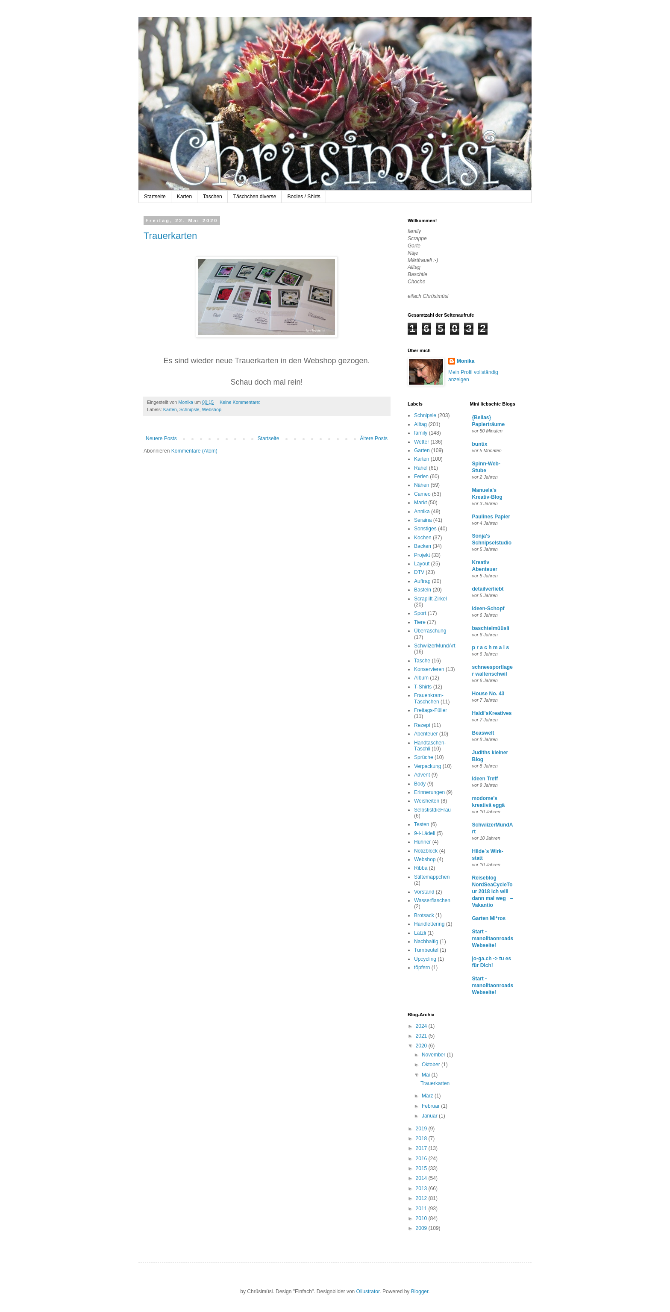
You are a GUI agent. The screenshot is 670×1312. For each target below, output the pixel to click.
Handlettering (429, 924)
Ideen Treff (485, 779)
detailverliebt (488, 589)
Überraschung (430, 631)
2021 (422, 1036)
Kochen (423, 538)
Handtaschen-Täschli (430, 746)
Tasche (422, 661)
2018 (422, 1138)
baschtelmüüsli (490, 628)
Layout (421, 564)
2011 (422, 1209)
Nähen (421, 485)
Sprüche (423, 757)
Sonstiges (425, 529)
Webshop (211, 409)
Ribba (420, 868)
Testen (421, 824)
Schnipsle (189, 409)
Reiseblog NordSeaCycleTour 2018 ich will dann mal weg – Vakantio (492, 891)
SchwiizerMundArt (434, 646)
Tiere (420, 622)
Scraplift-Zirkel (430, 599)
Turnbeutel (426, 950)
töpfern (422, 968)
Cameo (422, 494)
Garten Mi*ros (489, 918)
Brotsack (424, 915)
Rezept (422, 725)
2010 (422, 1218)
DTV (419, 572)
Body (420, 784)
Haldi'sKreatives (492, 713)
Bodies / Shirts (303, 197)
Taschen (212, 197)
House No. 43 (488, 694)
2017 (422, 1148)
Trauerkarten (170, 235)
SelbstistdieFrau (432, 810)
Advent (422, 775)
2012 (422, 1198)
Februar (431, 1106)
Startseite (155, 197)
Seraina (423, 520)
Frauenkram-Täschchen (429, 698)
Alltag (420, 424)
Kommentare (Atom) (194, 451)
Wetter (421, 442)
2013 (422, 1188)
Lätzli (420, 933)
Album (421, 678)
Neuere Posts (161, 438)
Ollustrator (368, 1291)
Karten (184, 197)
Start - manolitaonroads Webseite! (493, 938)
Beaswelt (483, 733)
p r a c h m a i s (490, 647)
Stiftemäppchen (432, 877)
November (434, 1055)
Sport (420, 613)
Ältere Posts (374, 438)
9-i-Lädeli (424, 833)
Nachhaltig (426, 941)
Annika (422, 512)
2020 (422, 1046)
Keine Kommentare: (241, 402)
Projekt (422, 555)
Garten (422, 450)
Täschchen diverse (254, 197)
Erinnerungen (429, 792)
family (420, 433)
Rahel (420, 468)
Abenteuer (426, 734)
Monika (465, 361)
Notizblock (426, 851)
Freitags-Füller (430, 710)
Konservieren (429, 669)
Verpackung (427, 766)
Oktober (431, 1065)
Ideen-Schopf (488, 609)
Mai (427, 1075)
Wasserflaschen (432, 900)
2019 (422, 1129)
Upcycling (425, 959)
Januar (430, 1116)
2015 (422, 1168)
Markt (420, 503)
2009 (422, 1228)
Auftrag (422, 581)
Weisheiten (426, 801)
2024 (422, 1026)
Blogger (420, 1291)
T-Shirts (423, 687)
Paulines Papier (491, 517)
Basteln (422, 590)
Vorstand (424, 892)
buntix (480, 444)
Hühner (422, 842)
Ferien (421, 476)
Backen (422, 546)
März (428, 1096)
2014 (422, 1178)
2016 (422, 1159)
